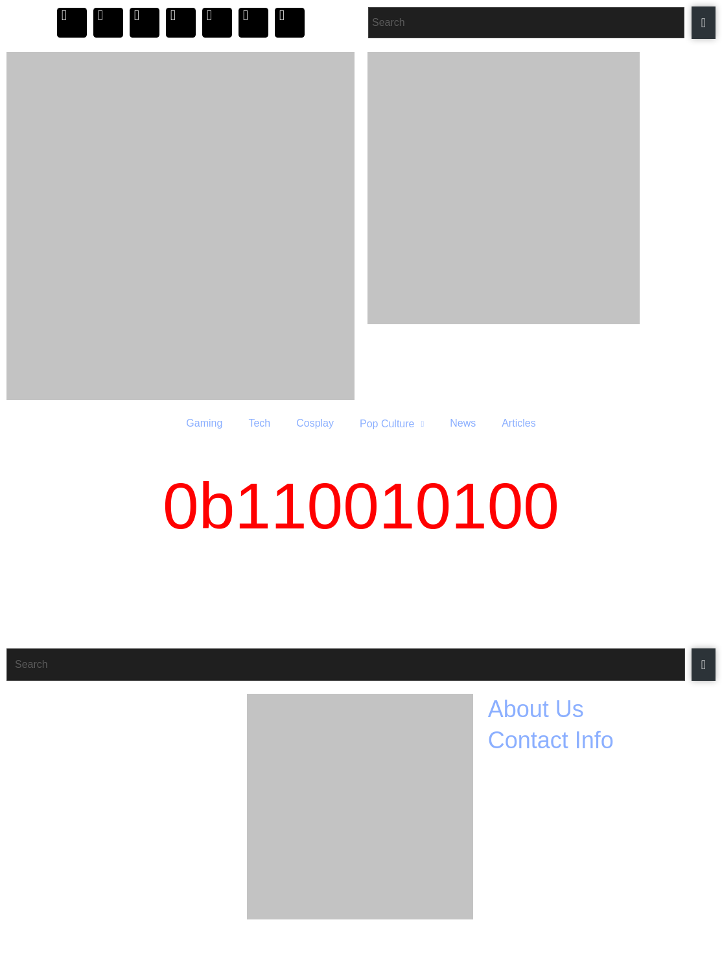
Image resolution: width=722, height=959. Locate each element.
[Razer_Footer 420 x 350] (359, 806)
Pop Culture (392, 423)
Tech (259, 423)
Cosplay (315, 423)
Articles (518, 423)
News (463, 423)
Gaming (204, 423)
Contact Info (551, 740)
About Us (536, 709)
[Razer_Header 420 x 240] (541, 188)
